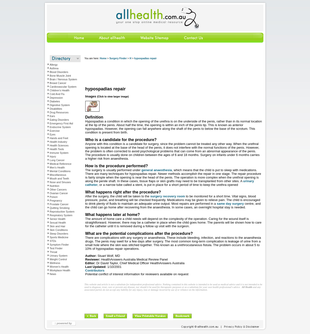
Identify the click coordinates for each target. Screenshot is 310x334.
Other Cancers (58, 189)
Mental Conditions (60, 171)
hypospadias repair (145, 58)
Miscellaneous (58, 174)
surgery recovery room (167, 196)
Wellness (55, 263)
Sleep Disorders (59, 233)
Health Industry (58, 141)
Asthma (54, 68)
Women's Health (59, 266)
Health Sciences (59, 145)
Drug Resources (59, 112)
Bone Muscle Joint (60, 75)
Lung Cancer (57, 160)
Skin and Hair (57, 226)
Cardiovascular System (63, 86)
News (53, 274)
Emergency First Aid (61, 123)
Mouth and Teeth (59, 178)
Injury (53, 156)
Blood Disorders (59, 72)
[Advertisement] (174, 73)
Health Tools (57, 149)
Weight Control (58, 259)
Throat (53, 251)
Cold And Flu (57, 94)
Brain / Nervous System (63, 79)
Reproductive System (62, 211)
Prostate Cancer (59, 204)
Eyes (53, 134)
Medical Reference (61, 163)
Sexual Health (58, 222)
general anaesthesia (156, 170)
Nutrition (55, 185)
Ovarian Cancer (59, 193)
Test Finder (56, 248)
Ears (52, 116)
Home (103, 58)
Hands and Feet (59, 138)
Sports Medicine (59, 237)
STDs (53, 240)
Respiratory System (61, 215)
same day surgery (230, 203)
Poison (54, 196)
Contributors (95, 270)
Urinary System (59, 255)
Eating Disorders (59, 119)
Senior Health (58, 218)
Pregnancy (56, 200)
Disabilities (56, 108)
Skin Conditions (59, 229)
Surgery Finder (118, 58)
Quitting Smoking (60, 207)
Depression (56, 97)
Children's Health (60, 90)
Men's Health (57, 167)
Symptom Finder (59, 244)
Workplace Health (60, 270)
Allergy (54, 64)
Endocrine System (60, 127)
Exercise (55, 130)
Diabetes (55, 101)
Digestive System (60, 105)
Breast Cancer (58, 83)
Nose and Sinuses (60, 182)
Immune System (59, 152)
